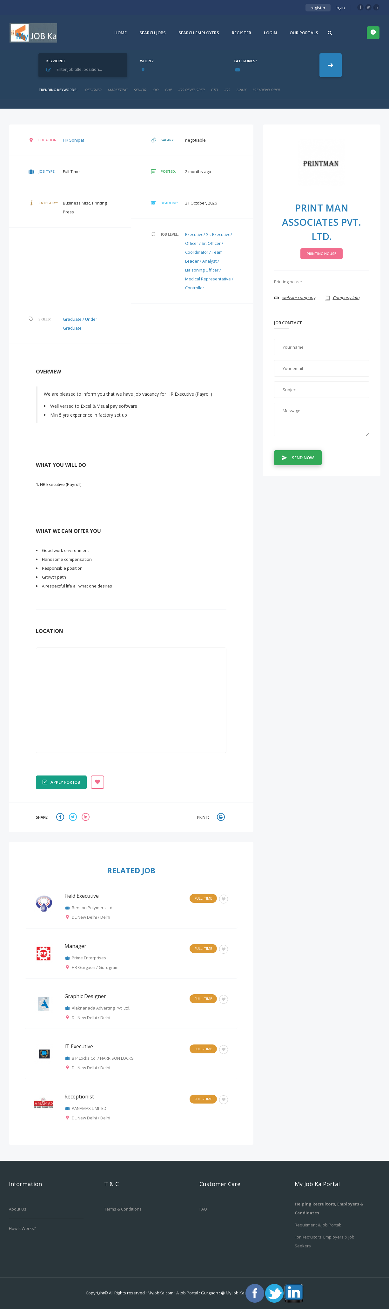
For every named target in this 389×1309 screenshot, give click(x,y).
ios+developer (266, 89)
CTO (214, 89)
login (340, 7)
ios (227, 89)
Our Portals (304, 33)
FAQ (203, 1209)
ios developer (191, 89)
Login (270, 33)
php (168, 89)
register (318, 7)
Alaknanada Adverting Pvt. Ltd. (101, 1008)
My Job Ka (235, 1293)
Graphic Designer (85, 996)
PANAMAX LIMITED (89, 1108)
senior (140, 89)
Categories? (245, 60)
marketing (117, 89)
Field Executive (81, 895)
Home (120, 33)
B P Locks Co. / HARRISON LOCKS (103, 1058)
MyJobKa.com (161, 1293)
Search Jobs (152, 33)
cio (155, 89)
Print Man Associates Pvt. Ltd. (321, 222)
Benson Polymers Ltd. (92, 907)
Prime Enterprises (89, 958)
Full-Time (203, 898)
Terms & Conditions (123, 1209)
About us (17, 1209)
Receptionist (79, 1096)
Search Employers (198, 33)
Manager (75, 946)
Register (241, 33)
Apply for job (61, 781)
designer (93, 89)
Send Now (298, 457)
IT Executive (78, 1046)
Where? (147, 60)
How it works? (22, 1228)
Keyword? (55, 60)
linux (241, 89)
